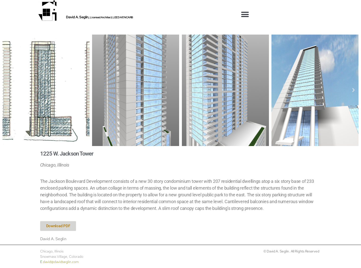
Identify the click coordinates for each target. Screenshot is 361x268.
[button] (245, 14)
